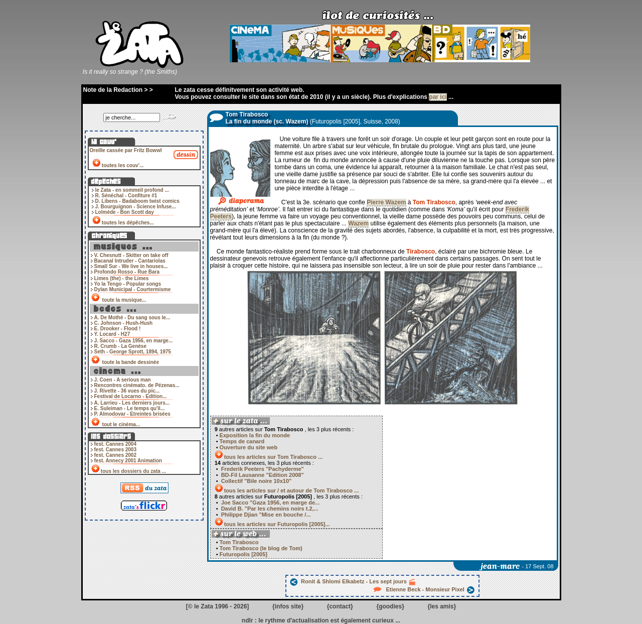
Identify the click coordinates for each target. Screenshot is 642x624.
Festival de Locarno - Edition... (130, 396)
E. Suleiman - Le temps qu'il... (129, 408)
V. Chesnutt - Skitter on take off (131, 255)
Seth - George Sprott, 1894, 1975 (132, 351)
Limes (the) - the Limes (121, 278)
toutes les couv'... (123, 165)
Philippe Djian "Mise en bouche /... (265, 515)
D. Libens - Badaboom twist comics (137, 201)
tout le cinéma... (121, 424)
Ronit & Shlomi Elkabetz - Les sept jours (353, 581)
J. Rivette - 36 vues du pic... (127, 391)
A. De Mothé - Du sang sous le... (132, 317)
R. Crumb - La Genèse (120, 346)
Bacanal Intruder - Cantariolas (130, 261)
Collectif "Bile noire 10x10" (256, 481)
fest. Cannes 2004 (115, 444)
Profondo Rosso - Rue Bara (127, 272)
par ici (437, 96)
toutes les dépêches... (128, 222)
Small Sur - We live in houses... (131, 266)
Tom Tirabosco (238, 542)
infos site (288, 606)
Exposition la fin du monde (255, 435)
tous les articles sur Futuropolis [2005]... (277, 524)
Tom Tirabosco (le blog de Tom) (260, 548)
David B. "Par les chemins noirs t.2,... (269, 509)
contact (340, 606)
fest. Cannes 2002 (115, 455)
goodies (390, 606)
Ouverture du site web (249, 447)
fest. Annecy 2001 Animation (128, 460)
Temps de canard (242, 441)
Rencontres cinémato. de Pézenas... (137, 385)
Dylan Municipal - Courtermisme (132, 289)
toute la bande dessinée (130, 362)
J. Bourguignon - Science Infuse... (135, 206)
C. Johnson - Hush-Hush (123, 323)
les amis (441, 606)
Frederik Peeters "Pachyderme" (262, 469)
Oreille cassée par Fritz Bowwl (126, 150)
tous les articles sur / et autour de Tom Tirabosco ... (291, 490)
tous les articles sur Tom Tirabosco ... (273, 457)
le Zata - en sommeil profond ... (132, 190)
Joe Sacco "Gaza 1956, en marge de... (270, 503)
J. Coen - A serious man (122, 380)
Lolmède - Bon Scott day (124, 212)
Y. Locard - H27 (112, 334)
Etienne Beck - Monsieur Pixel (424, 589)
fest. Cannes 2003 (115, 449)
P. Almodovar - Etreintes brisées (132, 414)
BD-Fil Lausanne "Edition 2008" (262, 475)
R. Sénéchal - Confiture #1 (126, 195)
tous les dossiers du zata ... (133, 471)
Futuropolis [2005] (242, 554)
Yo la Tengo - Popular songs (128, 284)
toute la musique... (124, 300)
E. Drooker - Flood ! (117, 328)
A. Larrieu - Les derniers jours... (132, 403)
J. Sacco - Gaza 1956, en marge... (133, 340)
